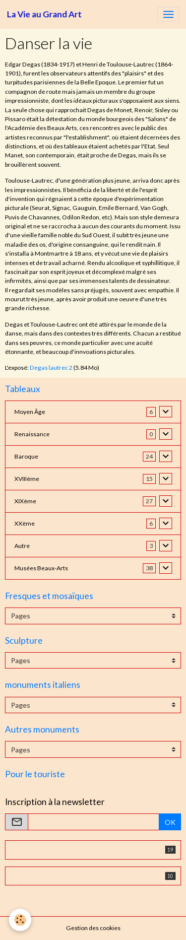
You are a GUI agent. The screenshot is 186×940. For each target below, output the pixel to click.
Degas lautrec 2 (51, 367)
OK (170, 822)
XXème (24, 523)
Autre (22, 545)
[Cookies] (20, 920)
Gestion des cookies (93, 928)
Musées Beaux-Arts (41, 568)
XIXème (25, 501)
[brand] (44, 14)
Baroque (26, 456)
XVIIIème (26, 478)
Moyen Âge (29, 411)
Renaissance (32, 434)
